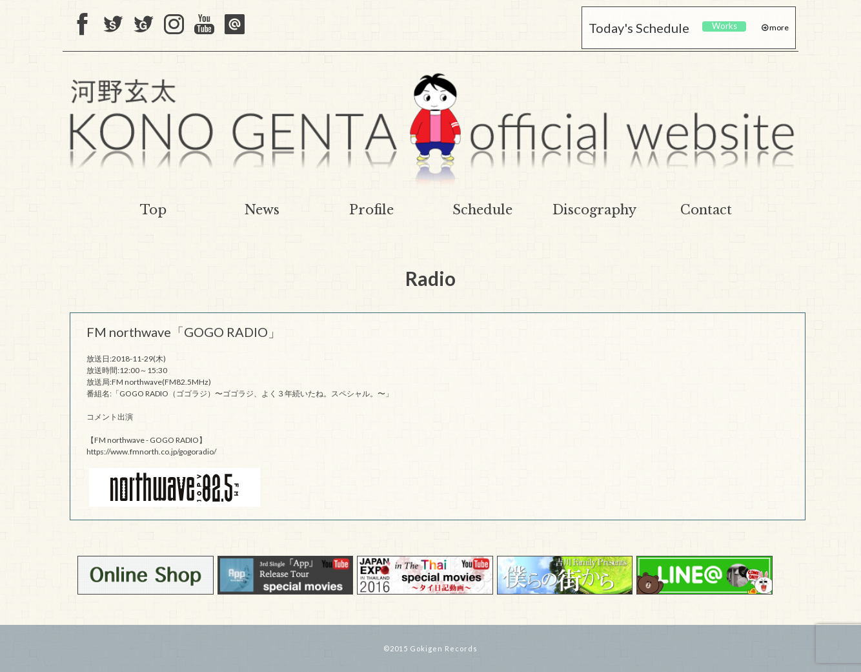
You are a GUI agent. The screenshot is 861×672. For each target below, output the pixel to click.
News (262, 210)
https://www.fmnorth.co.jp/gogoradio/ (151, 451)
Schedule (482, 210)
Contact (706, 210)
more (778, 27)
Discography (594, 210)
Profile (371, 210)
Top (153, 210)
